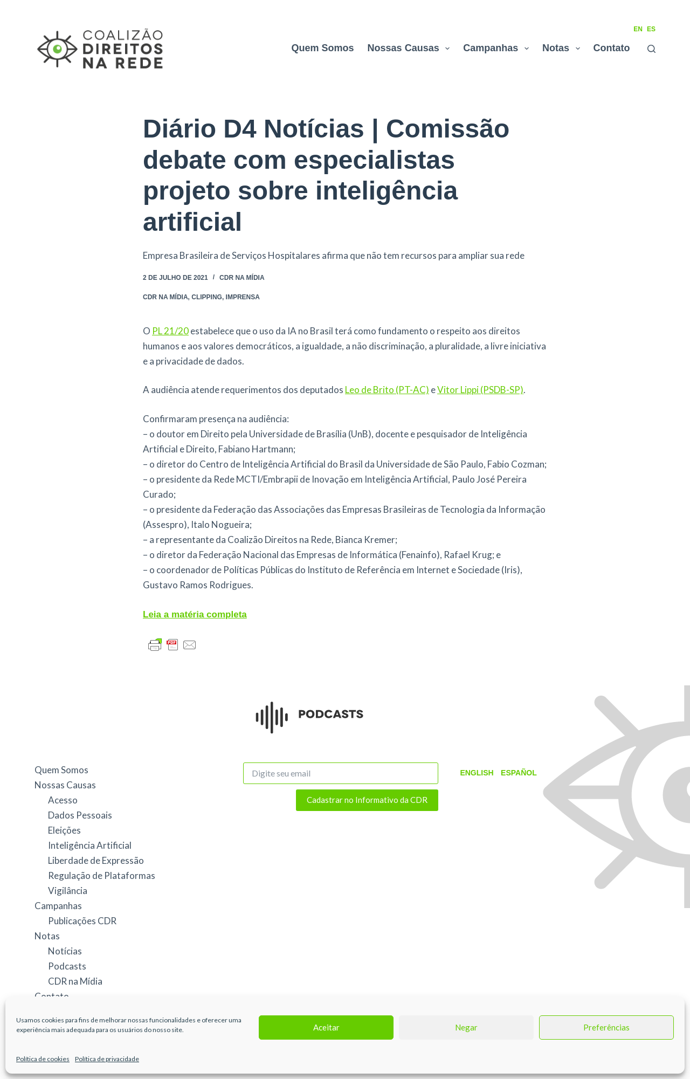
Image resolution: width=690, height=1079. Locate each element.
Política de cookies (43, 1059)
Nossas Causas (411, 48)
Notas (563, 48)
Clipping (206, 297)
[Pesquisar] (651, 49)
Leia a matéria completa (195, 614)
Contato (612, 48)
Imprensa (243, 297)
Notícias (65, 951)
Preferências (606, 1027)
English (476, 772)
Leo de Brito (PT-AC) (387, 389)
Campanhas (498, 48)
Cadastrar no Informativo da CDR (367, 800)
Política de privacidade (107, 1059)
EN (638, 29)
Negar (466, 1027)
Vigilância (67, 890)
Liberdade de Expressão (96, 860)
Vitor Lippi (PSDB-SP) (480, 389)
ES (651, 29)
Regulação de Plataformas (101, 875)
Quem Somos (323, 48)
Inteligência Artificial (90, 845)
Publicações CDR (82, 920)
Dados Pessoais (80, 815)
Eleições (64, 830)
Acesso (63, 800)
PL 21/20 (170, 330)
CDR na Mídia (242, 277)
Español (516, 772)
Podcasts (67, 966)
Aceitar (326, 1027)
